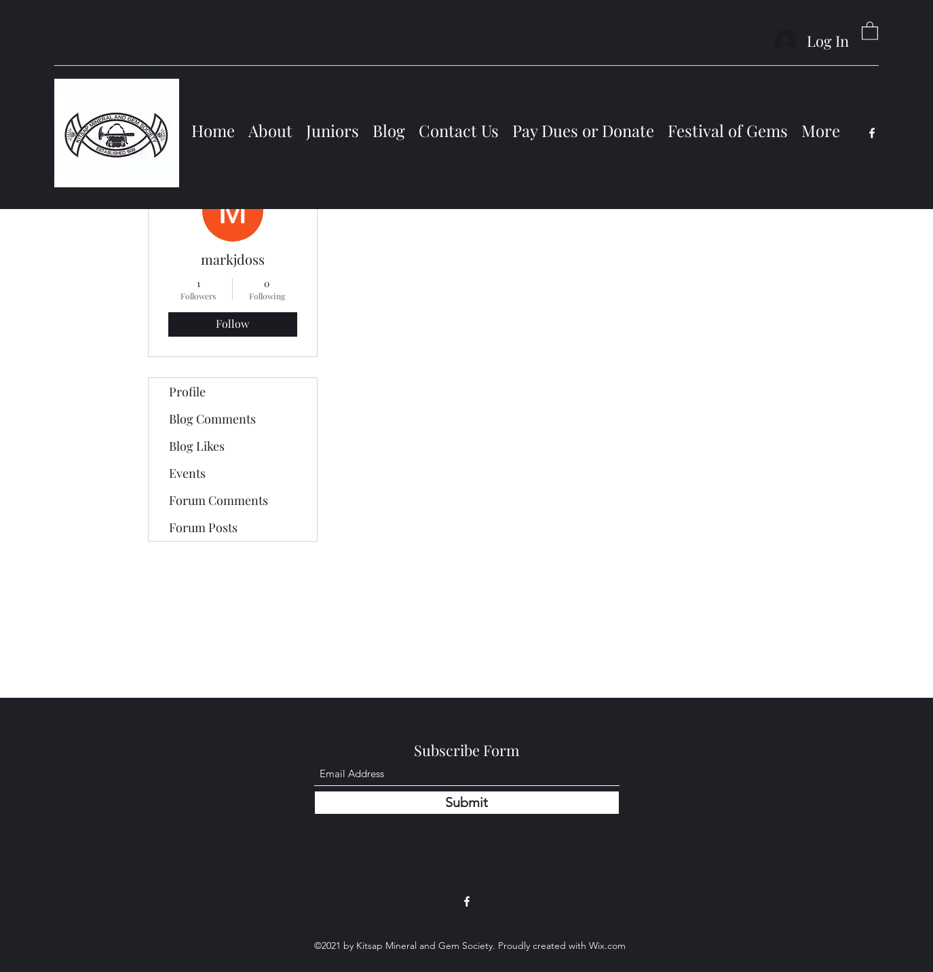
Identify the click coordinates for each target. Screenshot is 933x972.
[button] (870, 30)
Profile (187, 392)
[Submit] (467, 803)
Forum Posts (203, 527)
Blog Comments (212, 419)
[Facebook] (872, 133)
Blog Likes (197, 446)
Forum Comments (218, 500)
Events (187, 473)
